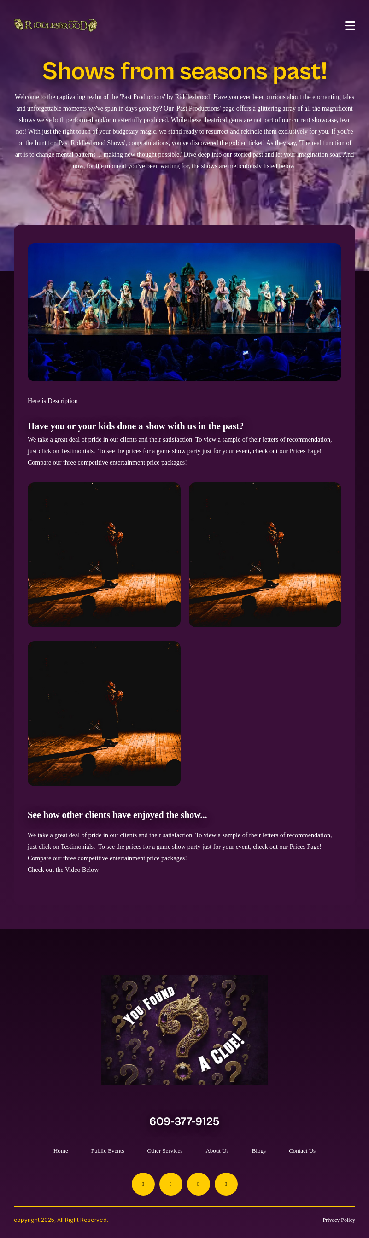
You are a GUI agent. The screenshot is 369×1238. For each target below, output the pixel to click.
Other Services (165, 1150)
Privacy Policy (339, 1220)
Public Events (107, 1150)
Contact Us (302, 1150)
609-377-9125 (184, 1121)
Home (60, 1150)
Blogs (259, 1150)
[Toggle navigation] (350, 25)
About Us (216, 1150)
